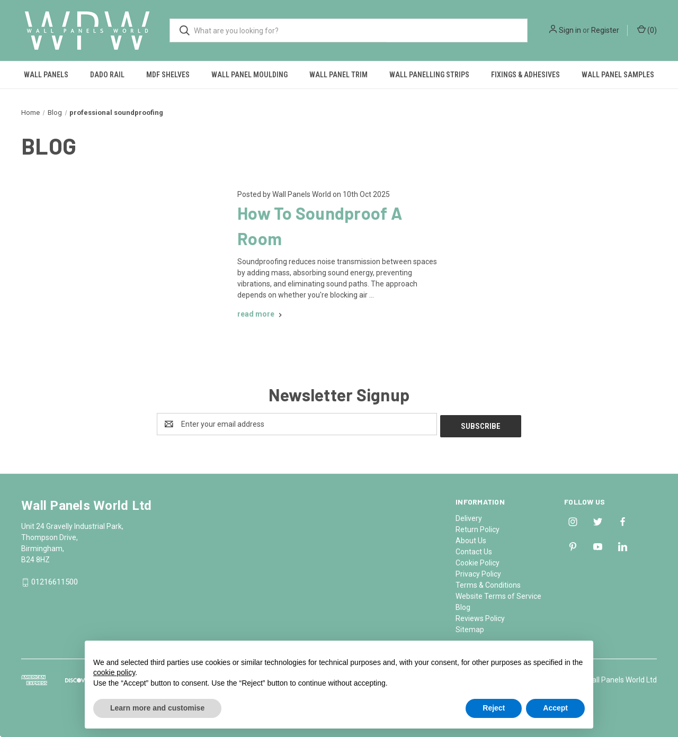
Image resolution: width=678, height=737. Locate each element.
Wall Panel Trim (338, 74)
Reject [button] (494, 708)
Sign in (570, 30)
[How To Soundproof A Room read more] (260, 314)
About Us (471, 538)
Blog (463, 605)
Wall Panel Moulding (249, 74)
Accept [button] (555, 708)
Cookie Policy (477, 560)
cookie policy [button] (114, 672)
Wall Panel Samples (618, 74)
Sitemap (470, 627)
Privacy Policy (478, 572)
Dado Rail (107, 74)
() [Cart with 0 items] (647, 29)
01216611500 (54, 580)
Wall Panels (46, 74)
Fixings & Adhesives (525, 74)
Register (605, 30)
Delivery (469, 516)
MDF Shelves (168, 74)
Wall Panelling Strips (429, 74)
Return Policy (477, 527)
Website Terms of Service (498, 594)
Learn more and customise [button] (157, 708)
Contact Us (474, 549)
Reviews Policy (480, 616)
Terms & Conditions (488, 583)
